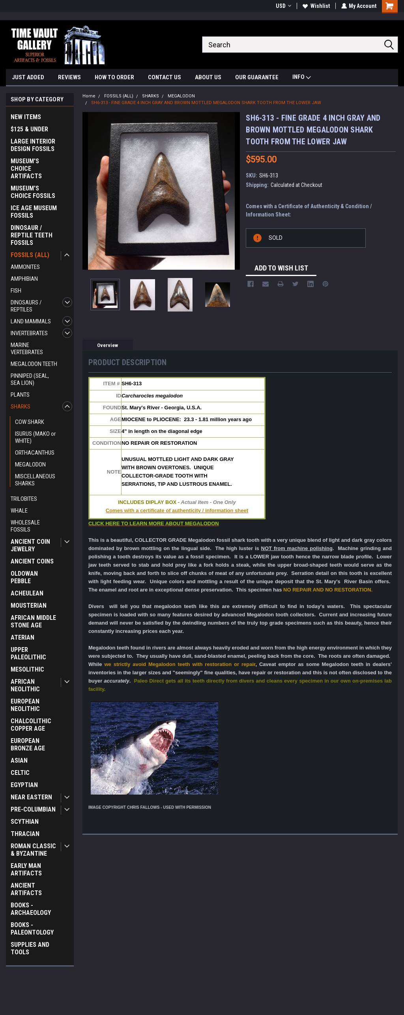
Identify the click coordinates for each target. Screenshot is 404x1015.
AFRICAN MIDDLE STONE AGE (33, 621)
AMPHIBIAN (24, 278)
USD (283, 6)
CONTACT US (164, 77)
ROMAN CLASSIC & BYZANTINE (33, 849)
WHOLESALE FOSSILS (25, 526)
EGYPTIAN (24, 785)
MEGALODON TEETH (34, 364)
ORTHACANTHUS (34, 452)
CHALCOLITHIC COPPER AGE (31, 724)
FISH (16, 290)
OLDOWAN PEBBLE (24, 577)
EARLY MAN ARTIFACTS (26, 869)
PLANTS (20, 394)
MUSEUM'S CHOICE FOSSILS (33, 192)
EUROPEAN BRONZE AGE (28, 744)
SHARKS (20, 406)
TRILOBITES (24, 498)
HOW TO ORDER (114, 77)
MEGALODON (30, 464)
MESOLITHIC (27, 669)
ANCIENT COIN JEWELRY (30, 545)
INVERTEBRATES (29, 333)
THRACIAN (25, 834)
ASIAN (19, 760)
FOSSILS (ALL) (30, 255)
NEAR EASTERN (31, 797)
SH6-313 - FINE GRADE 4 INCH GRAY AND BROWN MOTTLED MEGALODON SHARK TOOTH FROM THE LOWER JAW (206, 102)
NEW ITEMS (26, 117)
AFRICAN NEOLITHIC (25, 685)
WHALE (19, 510)
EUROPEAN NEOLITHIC (25, 705)
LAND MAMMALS (31, 321)
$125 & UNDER (29, 129)
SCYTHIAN (25, 821)
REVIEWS (69, 77)
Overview (107, 345)
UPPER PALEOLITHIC (28, 653)
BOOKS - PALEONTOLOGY (32, 928)
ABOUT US (208, 77)
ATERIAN (22, 637)
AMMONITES (25, 267)
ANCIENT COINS (32, 561)
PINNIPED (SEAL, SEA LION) (30, 379)
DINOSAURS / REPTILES (26, 306)
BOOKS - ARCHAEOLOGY (31, 908)
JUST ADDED (28, 77)
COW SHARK (29, 421)
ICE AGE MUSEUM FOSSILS (34, 211)
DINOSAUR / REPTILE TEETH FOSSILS (31, 235)
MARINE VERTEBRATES (27, 348)
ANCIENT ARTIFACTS (26, 889)
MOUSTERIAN (29, 605)
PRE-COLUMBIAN (33, 809)
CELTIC (20, 772)
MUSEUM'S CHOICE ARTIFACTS (26, 168)
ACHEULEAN (27, 593)
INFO (301, 78)
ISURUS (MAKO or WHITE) (35, 437)
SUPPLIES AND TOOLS (30, 948)
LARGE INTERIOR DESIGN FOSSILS (33, 145)
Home (88, 96)
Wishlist (315, 6)
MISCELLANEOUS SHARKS (35, 480)
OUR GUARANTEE (257, 77)
